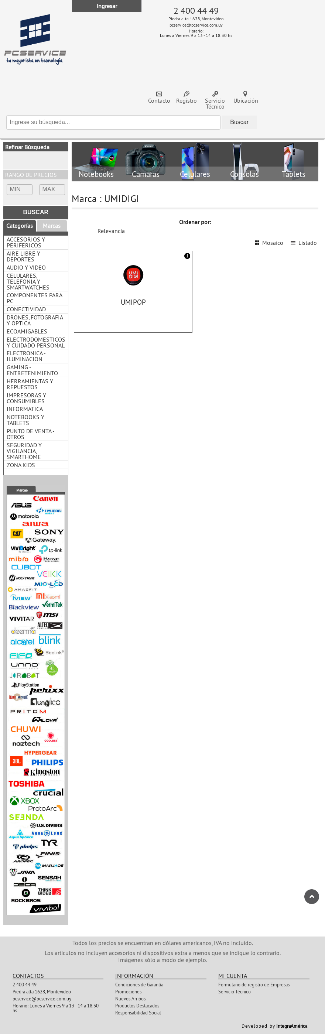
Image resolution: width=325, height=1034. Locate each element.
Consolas (244, 174)
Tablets (293, 174)
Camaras (146, 174)
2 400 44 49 (196, 10)
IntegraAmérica (291, 1026)
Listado (307, 242)
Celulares (195, 174)
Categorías (19, 225)
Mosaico (272, 242)
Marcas (52, 225)
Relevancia (111, 231)
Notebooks (96, 174)
